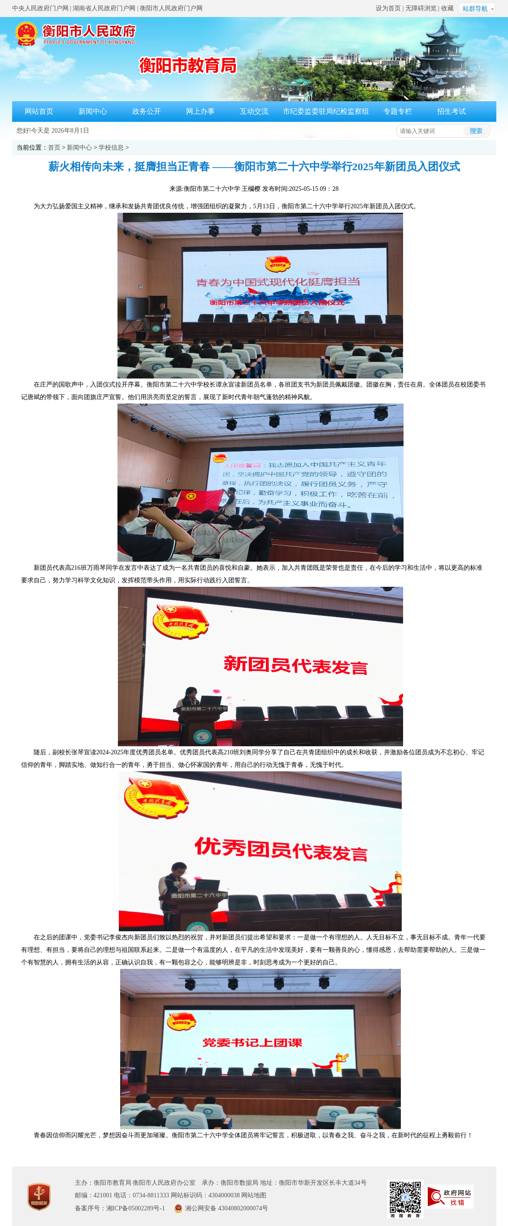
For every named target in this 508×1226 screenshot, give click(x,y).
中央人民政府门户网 (40, 8)
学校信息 (111, 147)
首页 (54, 147)
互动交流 (254, 111)
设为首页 (388, 8)
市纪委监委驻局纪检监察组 (326, 111)
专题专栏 (397, 111)
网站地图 (253, 1195)
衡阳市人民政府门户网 (171, 8)
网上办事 (200, 111)
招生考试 (451, 111)
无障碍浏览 (421, 8)
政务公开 (146, 111)
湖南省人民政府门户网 (104, 8)
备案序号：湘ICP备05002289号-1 (120, 1208)
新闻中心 (92, 111)
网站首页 (39, 111)
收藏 (447, 8)
